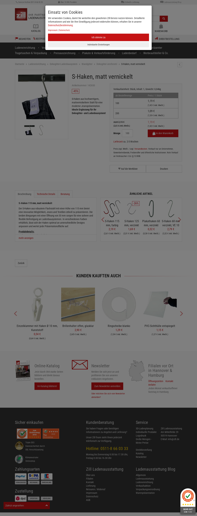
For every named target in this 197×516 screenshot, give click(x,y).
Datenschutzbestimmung (60, 25)
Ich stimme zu (98, 37)
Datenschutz (64, 30)
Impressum (52, 30)
